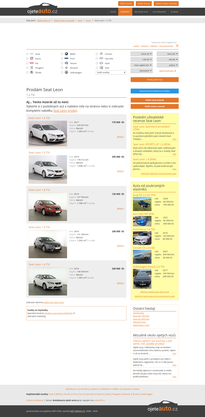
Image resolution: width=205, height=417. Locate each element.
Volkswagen (76, 72)
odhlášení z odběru (110, 388)
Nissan (73, 63)
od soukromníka (166, 46)
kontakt (84, 388)
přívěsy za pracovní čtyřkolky (58, 313)
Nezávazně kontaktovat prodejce (155, 91)
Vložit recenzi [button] (144, 3)
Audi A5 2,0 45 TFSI (144, 195)
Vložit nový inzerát (154, 100)
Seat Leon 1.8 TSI (39, 190)
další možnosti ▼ (167, 70)
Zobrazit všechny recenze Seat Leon (158, 173)
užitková (144, 46)
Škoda (38, 72)
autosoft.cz (99, 400)
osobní (136, 46)
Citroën (108, 53)
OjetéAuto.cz (71, 388)
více (174, 139)
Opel (107, 63)
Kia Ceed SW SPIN (143, 214)
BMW (72, 53)
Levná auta (138, 312)
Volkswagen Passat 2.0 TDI (148, 266)
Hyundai (109, 58)
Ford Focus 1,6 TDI (144, 229)
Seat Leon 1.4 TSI (39, 118)
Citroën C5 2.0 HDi (144, 248)
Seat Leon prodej (65, 111)
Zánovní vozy (139, 322)
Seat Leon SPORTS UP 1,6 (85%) (151, 144)
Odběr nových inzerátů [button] (166, 3)
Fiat (75, 394)
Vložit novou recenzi (155, 106)
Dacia (38, 58)
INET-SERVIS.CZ (77, 411)
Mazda (99, 394)
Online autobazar (35, 400)
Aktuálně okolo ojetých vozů (154, 335)
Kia (36, 63)
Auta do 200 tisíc (141, 319)
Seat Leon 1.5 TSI (39, 152)
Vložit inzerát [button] (126, 3)
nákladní (153, 46)
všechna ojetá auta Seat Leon (154, 291)
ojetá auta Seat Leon (54, 302)
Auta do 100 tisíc (141, 315)
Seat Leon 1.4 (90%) (144, 159)
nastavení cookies (131, 388)
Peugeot (39, 67)
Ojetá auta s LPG (141, 325)
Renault (74, 67)
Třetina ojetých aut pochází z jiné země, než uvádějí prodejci (152, 342)
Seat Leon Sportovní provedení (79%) (151, 128)
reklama (94, 388)
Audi (37, 53)
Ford (72, 58)
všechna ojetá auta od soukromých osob (155, 296)
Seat (107, 67)
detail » (120, 136)
